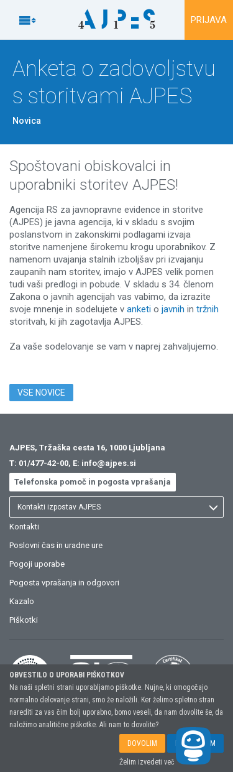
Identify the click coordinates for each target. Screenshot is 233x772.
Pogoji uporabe (37, 564)
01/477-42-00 (43, 463)
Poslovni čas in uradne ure (56, 545)
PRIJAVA (209, 20)
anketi (139, 309)
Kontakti (24, 526)
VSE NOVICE (41, 393)
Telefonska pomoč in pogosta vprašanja (92, 481)
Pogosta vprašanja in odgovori (64, 582)
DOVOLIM (142, 743)
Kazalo (21, 601)
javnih (173, 309)
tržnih (207, 309)
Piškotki (23, 620)
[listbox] (116, 507)
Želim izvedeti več (147, 762)
